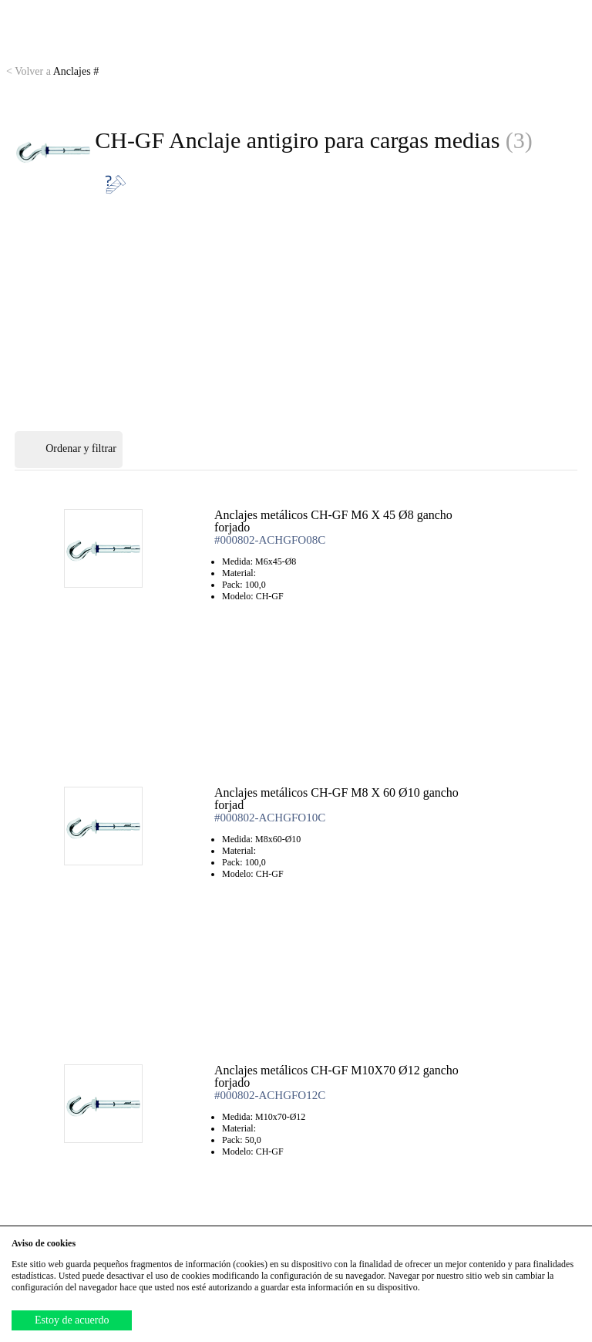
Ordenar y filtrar (68, 449)
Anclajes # (52, 71)
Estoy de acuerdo (72, 1320)
